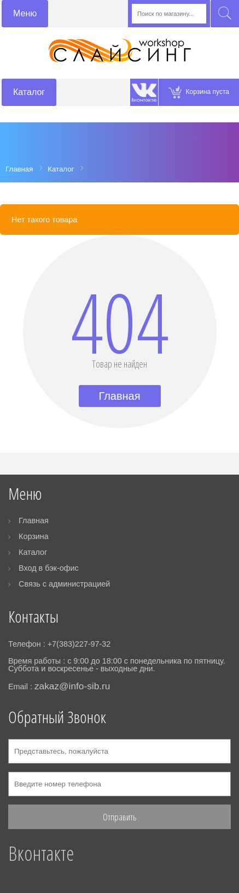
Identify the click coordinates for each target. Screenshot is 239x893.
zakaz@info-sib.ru (72, 686)
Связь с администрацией (64, 583)
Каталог (33, 552)
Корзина (34, 536)
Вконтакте (41, 853)
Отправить (120, 817)
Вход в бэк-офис (49, 568)
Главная (119, 396)
